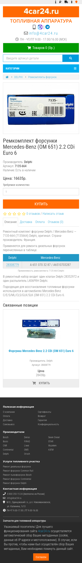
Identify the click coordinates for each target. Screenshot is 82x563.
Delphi (6, 453)
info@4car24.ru (43, 33)
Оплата (40, 222)
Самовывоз (8, 424)
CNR (5, 445)
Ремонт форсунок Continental (17, 479)
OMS (26, 449)
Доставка (26, 222)
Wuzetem (52, 445)
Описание (10, 222)
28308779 (12, 265)
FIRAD (27, 441)
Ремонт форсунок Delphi (14, 483)
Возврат (42, 416)
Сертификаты (44, 412)
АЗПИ (51, 449)
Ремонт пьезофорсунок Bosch (17, 475)
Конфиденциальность (48, 424)
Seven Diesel (54, 437)
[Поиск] (70, 58)
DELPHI (18, 77)
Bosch (5, 437)
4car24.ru (44, 531)
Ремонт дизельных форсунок (17, 466)
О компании (9, 412)
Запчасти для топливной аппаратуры (24, 520)
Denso (27, 437)
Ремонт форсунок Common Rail (18, 470)
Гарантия (42, 420)
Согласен (41, 557)
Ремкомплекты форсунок (42, 77)
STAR (50, 441)
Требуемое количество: (16, 184)
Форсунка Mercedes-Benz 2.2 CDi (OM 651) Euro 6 (41, 351)
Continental (8, 449)
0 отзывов (33, 214)
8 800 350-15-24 (15, 494)
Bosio (5, 441)
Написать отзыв (53, 214)
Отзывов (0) (55, 222)
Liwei (26, 445)
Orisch (27, 453)
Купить (41, 204)
